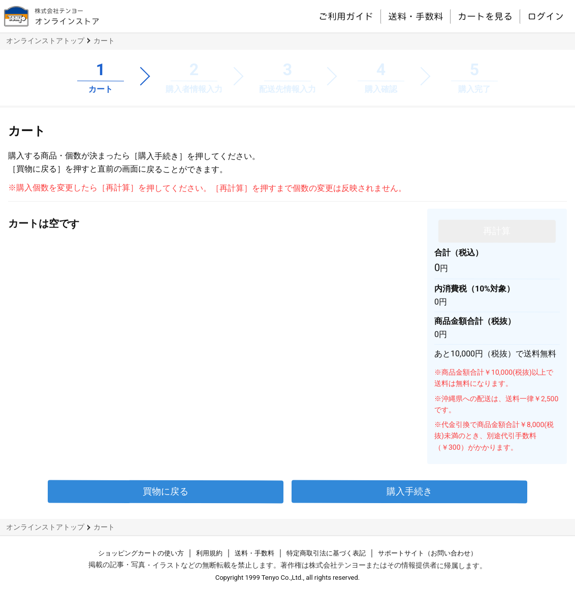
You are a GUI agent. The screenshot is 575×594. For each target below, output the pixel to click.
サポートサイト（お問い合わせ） (427, 553)
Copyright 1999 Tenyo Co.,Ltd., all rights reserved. (287, 577)
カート (104, 41)
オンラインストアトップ (45, 41)
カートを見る (485, 16)
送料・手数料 (415, 16)
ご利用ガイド (345, 15)
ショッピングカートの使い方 (141, 553)
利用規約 (209, 553)
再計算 (496, 230)
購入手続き (409, 491)
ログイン (545, 16)
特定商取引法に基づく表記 (326, 553)
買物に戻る (165, 491)
